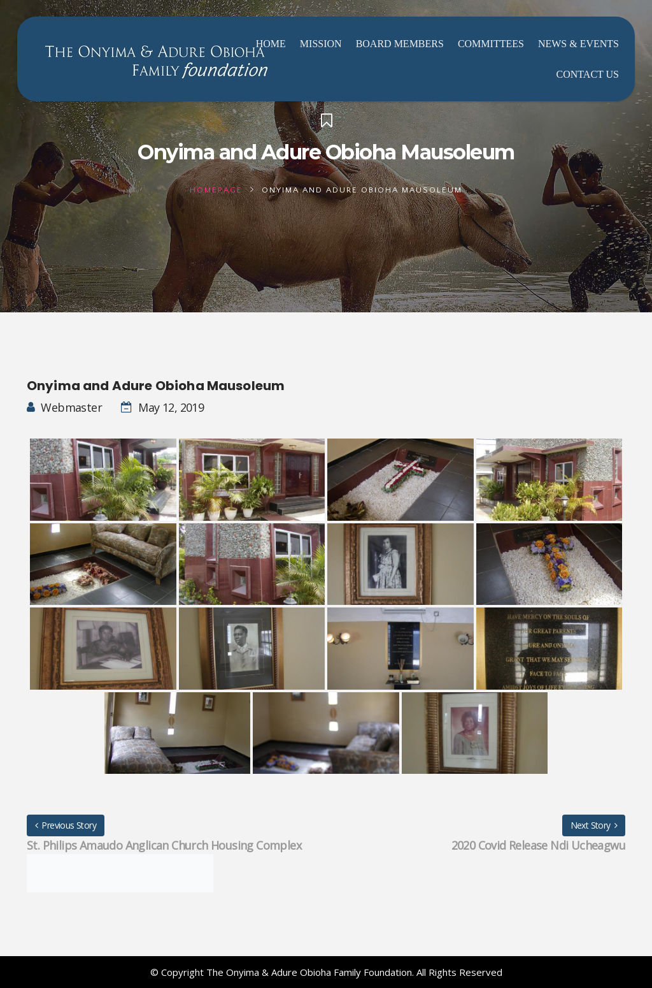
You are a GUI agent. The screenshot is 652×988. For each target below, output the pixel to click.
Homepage (216, 189)
